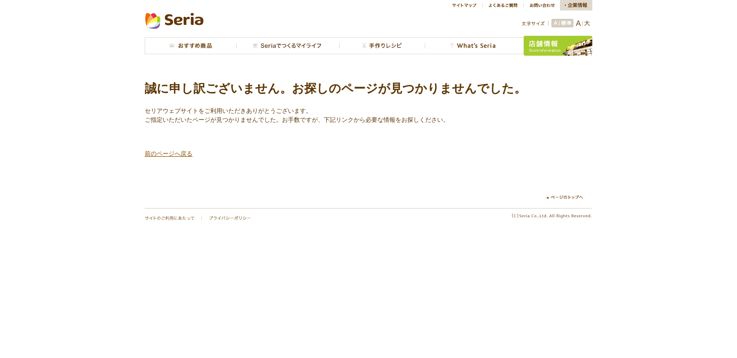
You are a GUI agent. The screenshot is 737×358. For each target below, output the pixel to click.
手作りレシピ (382, 46)
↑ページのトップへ (568, 197)
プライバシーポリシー (230, 218)
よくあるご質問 (502, 5)
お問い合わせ (541, 5)
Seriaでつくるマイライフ (287, 46)
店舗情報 (558, 46)
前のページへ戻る (168, 153)
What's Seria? (474, 46)
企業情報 (576, 5)
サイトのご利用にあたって (169, 218)
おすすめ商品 (190, 46)
